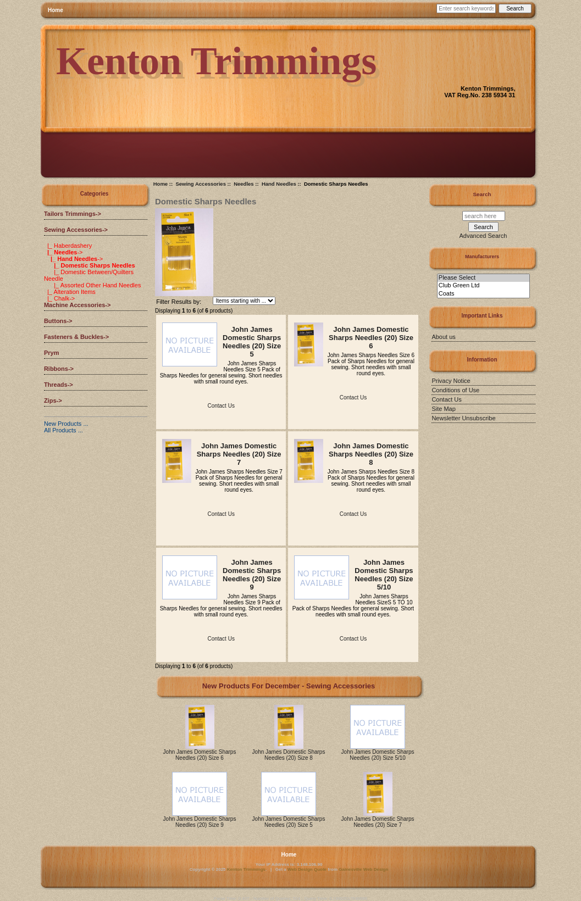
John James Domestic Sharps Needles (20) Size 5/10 (384, 574)
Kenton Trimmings (246, 869)
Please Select (483, 278)
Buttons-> (58, 321)
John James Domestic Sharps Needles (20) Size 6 (371, 337)
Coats (483, 294)
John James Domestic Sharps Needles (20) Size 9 (252, 574)
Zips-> (53, 400)
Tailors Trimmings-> (72, 213)
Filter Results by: (178, 301)
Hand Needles (279, 184)
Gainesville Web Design (363, 869)
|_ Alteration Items (70, 291)
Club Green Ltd (483, 286)
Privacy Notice (450, 380)
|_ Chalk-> (59, 298)
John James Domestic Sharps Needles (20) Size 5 (252, 341)
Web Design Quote (307, 869)
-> (76, 229)
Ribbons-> (59, 368)
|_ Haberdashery (68, 245)
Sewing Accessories (200, 184)
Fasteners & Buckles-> (76, 336)
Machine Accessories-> (77, 305)
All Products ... (63, 430)
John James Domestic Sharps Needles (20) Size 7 (239, 454)
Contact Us (220, 406)
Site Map (443, 408)
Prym (51, 352)
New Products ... (66, 423)
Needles (243, 184)
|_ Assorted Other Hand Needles (92, 285)
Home (55, 10)
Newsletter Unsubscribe (463, 418)
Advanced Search (483, 235)
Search (482, 194)
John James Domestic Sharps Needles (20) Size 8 (371, 454)
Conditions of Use (455, 390)
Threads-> (58, 384)
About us (443, 336)
